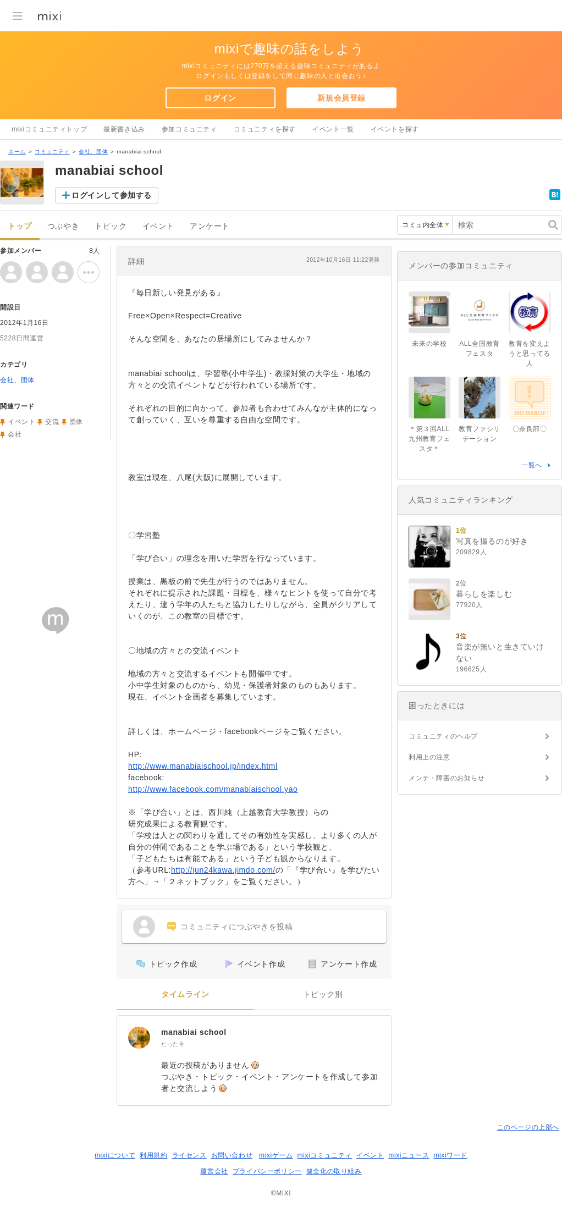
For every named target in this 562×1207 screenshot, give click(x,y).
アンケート (210, 226)
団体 (76, 422)
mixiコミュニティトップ (49, 129)
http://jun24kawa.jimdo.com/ (223, 870)
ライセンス (189, 1155)
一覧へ (531, 465)
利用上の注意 (429, 757)
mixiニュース (408, 1155)
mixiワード (450, 1155)
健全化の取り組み (334, 1171)
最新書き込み (124, 129)
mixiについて (115, 1155)
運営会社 (214, 1171)
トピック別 (323, 994)
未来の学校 (429, 344)
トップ (20, 226)
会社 (14, 434)
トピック (110, 226)
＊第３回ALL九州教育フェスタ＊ (429, 439)
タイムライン (185, 994)
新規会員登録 (341, 97)
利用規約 (153, 1155)
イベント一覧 (333, 129)
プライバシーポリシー (267, 1171)
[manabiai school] (139, 1038)
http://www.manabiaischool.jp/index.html (203, 766)
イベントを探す (395, 129)
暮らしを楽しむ (484, 593)
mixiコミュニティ (324, 1155)
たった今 (172, 1044)
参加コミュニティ (189, 129)
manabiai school (194, 1032)
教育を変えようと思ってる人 (529, 353)
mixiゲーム (276, 1155)
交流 (52, 422)
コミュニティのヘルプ (443, 736)
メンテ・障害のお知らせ (447, 778)
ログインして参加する (111, 195)
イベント (158, 226)
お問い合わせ (232, 1155)
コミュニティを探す (265, 129)
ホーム (17, 151)
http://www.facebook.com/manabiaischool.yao (213, 789)
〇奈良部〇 (530, 429)
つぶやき (63, 226)
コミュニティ (52, 151)
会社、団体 (93, 151)
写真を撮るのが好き (492, 541)
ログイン (220, 97)
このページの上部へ (528, 1127)
